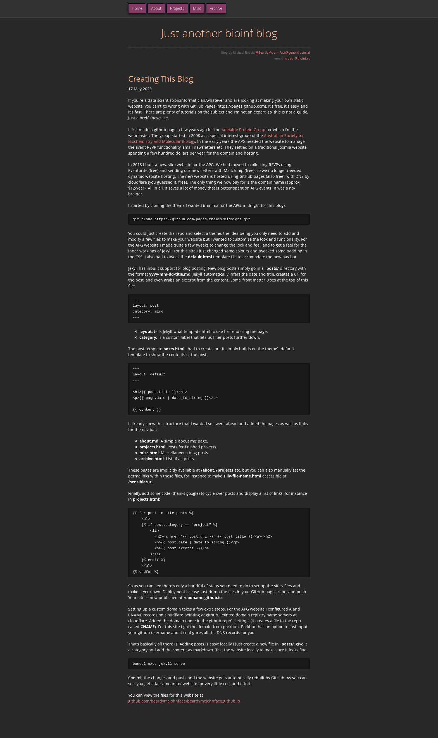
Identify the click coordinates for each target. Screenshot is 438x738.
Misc (197, 8)
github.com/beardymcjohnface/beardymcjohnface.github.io (184, 704)
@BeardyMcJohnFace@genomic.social (283, 52)
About (156, 8)
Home (137, 8)
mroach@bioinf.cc (297, 58)
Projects (177, 8)
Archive (216, 8)
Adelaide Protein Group (243, 129)
